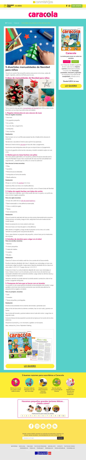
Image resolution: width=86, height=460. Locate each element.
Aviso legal (22, 446)
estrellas (20, 183)
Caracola (16, 23)
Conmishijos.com (71, 448)
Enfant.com (32, 448)
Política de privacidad (40, 446)
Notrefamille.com (24, 448)
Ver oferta (77, 6)
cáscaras (22, 144)
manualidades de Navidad (30, 108)
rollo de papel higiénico (28, 201)
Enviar (60, 438)
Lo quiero (30, 366)
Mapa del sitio (52, 446)
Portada (8, 23)
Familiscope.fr (40, 448)
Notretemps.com (49, 448)
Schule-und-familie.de (60, 448)
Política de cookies (69, 446)
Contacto (60, 446)
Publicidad (30, 446)
